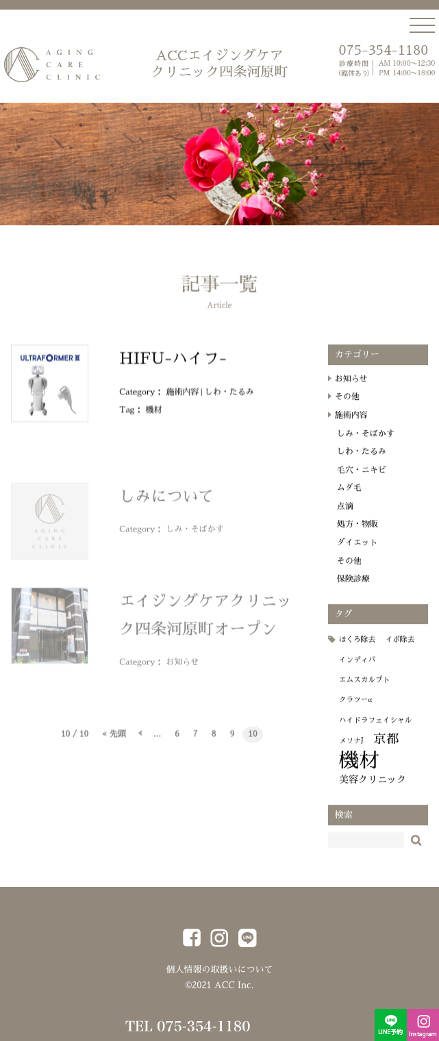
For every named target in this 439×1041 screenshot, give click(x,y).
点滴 (345, 516)
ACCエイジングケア (219, 64)
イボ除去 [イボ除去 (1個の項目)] (400, 649)
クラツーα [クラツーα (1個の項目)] (355, 710)
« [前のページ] (139, 739)
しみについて (166, 502)
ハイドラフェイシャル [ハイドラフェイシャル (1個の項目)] (375, 730)
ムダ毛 (349, 498)
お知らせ (182, 667)
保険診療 (353, 589)
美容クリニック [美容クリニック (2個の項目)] (373, 789)
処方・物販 (357, 534)
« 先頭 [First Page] (114, 739)
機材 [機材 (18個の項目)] (359, 771)
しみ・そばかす (195, 534)
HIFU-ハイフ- (173, 369)
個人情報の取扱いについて (219, 969)
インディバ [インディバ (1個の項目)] (357, 670)
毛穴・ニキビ (361, 480)
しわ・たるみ (229, 402)
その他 (347, 407)
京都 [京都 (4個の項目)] (386, 749)
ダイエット (357, 553)
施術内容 (182, 402)
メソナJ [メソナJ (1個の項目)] (351, 751)
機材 (154, 420)
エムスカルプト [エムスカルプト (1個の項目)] (364, 690)
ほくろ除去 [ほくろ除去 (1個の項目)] (357, 649)
